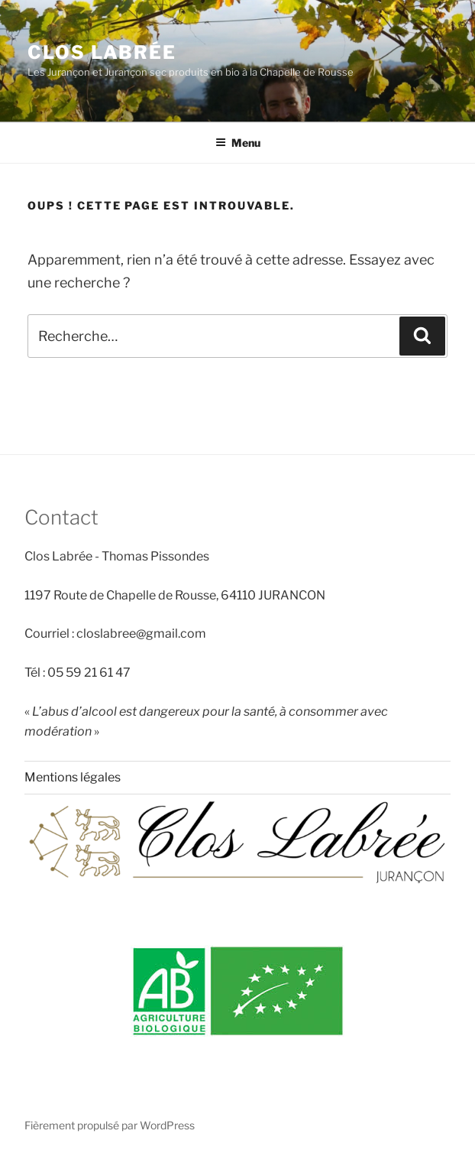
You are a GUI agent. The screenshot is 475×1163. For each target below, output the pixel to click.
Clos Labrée (101, 52)
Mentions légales (72, 777)
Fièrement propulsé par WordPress (109, 1125)
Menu (237, 142)
